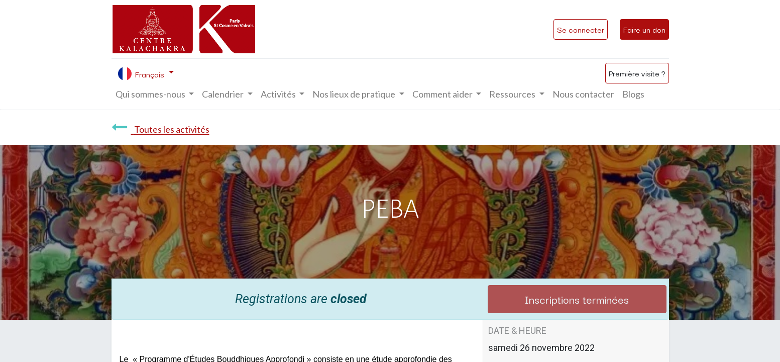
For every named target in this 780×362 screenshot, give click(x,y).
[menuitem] (583, 94)
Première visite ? (637, 73)
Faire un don (644, 29)
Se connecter (580, 29)
